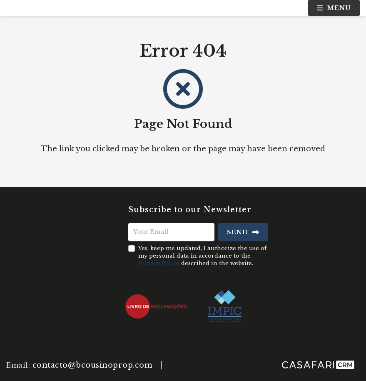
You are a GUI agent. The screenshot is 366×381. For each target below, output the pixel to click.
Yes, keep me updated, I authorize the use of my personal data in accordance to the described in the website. (202, 256)
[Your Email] (171, 232)
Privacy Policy (158, 263)
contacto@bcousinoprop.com (92, 365)
